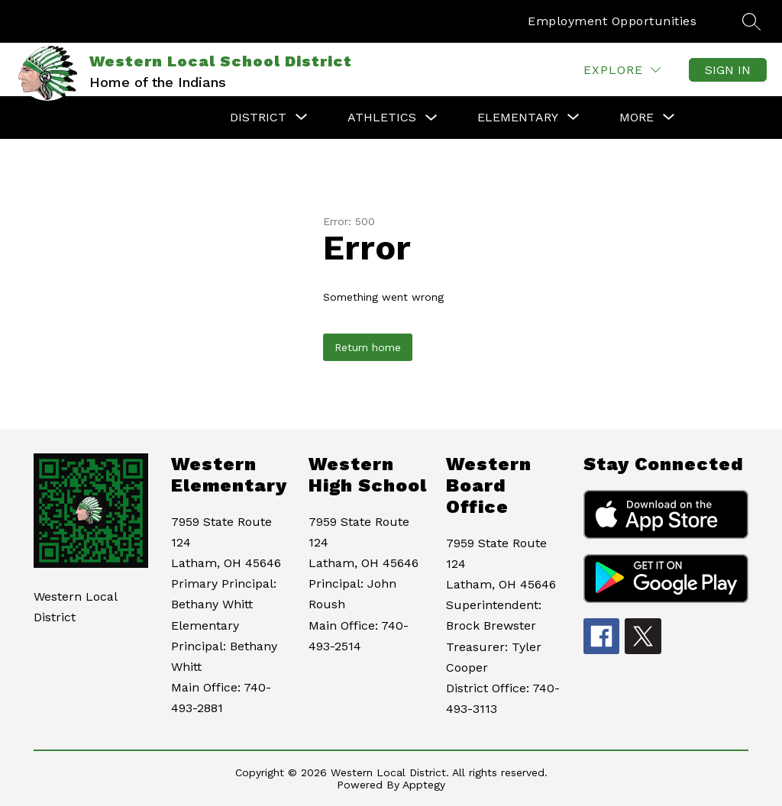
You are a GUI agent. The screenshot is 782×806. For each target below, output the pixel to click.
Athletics (381, 117)
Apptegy (423, 785)
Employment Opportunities (612, 21)
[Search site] (751, 21)
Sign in (728, 70)
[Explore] (622, 69)
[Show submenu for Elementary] (517, 117)
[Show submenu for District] (258, 117)
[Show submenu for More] (636, 117)
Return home (367, 347)
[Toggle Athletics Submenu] (431, 118)
